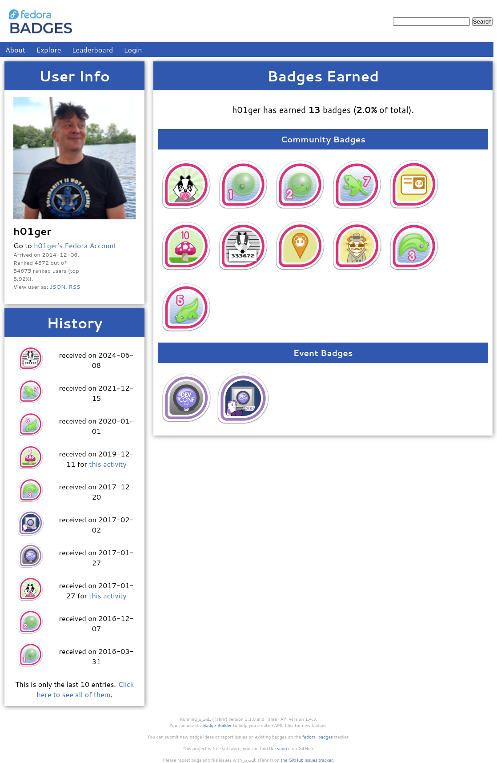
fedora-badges (317, 737)
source (284, 748)
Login (133, 49)
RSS (74, 287)
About (15, 49)
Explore (48, 49)
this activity (107, 464)
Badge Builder (217, 725)
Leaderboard (92, 49)
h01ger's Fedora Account (75, 245)
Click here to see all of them (85, 689)
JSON (57, 287)
